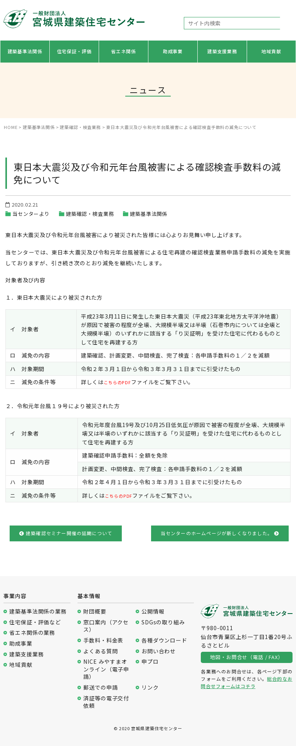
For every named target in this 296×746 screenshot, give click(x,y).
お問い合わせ (158, 651)
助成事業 (173, 51)
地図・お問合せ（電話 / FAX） (246, 657)
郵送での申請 (100, 687)
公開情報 (152, 611)
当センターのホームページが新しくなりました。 (220, 533)
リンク (150, 687)
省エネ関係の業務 (32, 632)
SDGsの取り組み (163, 622)
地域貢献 (271, 51)
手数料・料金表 (103, 640)
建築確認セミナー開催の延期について (66, 533)
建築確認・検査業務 (90, 213)
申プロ (150, 661)
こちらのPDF (121, 382)
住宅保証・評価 (74, 51)
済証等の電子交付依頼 (106, 702)
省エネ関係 (123, 51)
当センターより (31, 213)
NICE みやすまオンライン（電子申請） (106, 669)
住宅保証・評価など (35, 622)
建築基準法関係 (25, 51)
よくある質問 (100, 651)
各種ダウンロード (164, 640)
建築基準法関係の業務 (37, 611)
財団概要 (94, 611)
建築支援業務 (222, 51)
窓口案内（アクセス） (106, 626)
